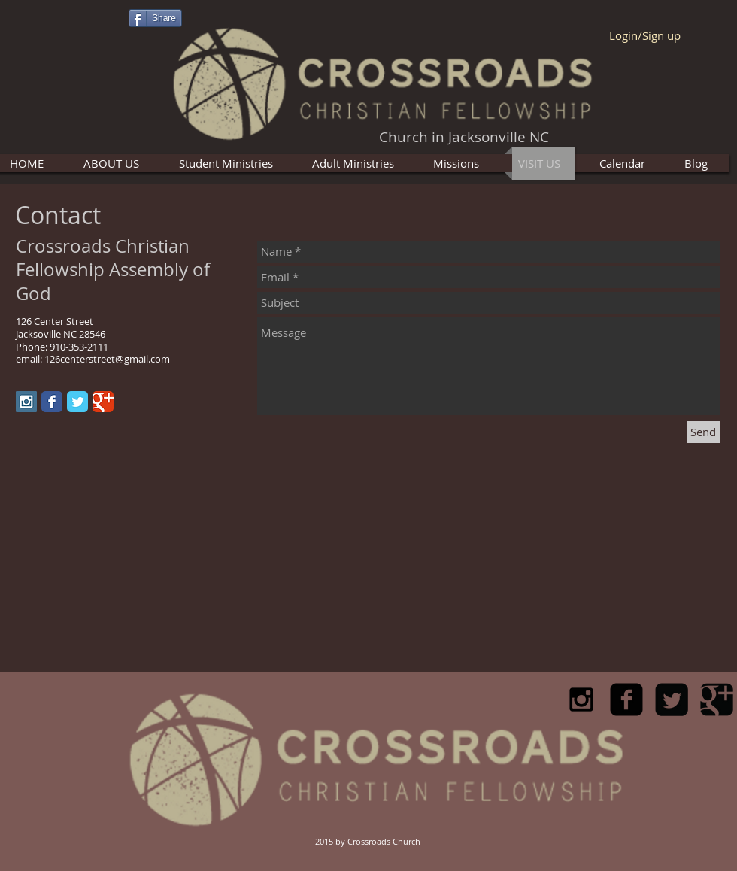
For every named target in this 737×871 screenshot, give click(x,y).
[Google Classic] (103, 401)
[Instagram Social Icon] (26, 401)
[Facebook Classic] (51, 401)
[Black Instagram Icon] (581, 699)
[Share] (155, 18)
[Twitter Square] (671, 699)
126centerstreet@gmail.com (107, 359)
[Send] (703, 432)
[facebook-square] (626, 699)
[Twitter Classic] (77, 401)
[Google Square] (716, 699)
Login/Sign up (645, 36)
